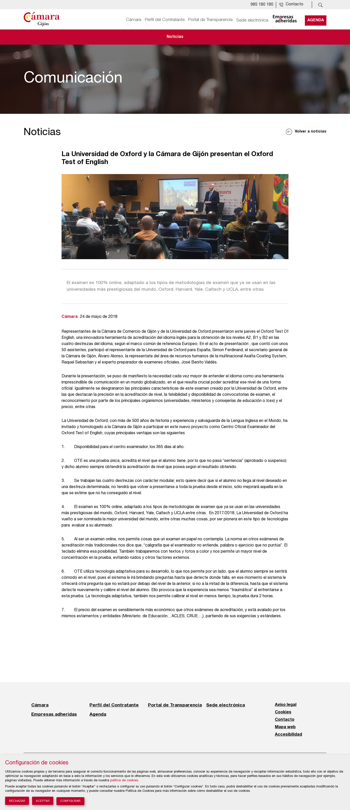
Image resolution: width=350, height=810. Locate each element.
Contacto (284, 720)
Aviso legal (285, 705)
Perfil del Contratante (165, 20)
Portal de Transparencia (210, 20)
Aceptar (43, 800)
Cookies (283, 712)
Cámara (133, 20)
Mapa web (285, 727)
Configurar (70, 801)
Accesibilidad (288, 734)
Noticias (175, 37)
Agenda (315, 20)
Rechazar (17, 800)
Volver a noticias (310, 131)
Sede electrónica (252, 20)
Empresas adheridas (54, 714)
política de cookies (124, 780)
